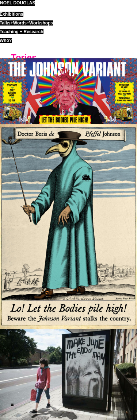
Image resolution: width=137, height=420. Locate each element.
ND (12, 405)
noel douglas (17, 2)
